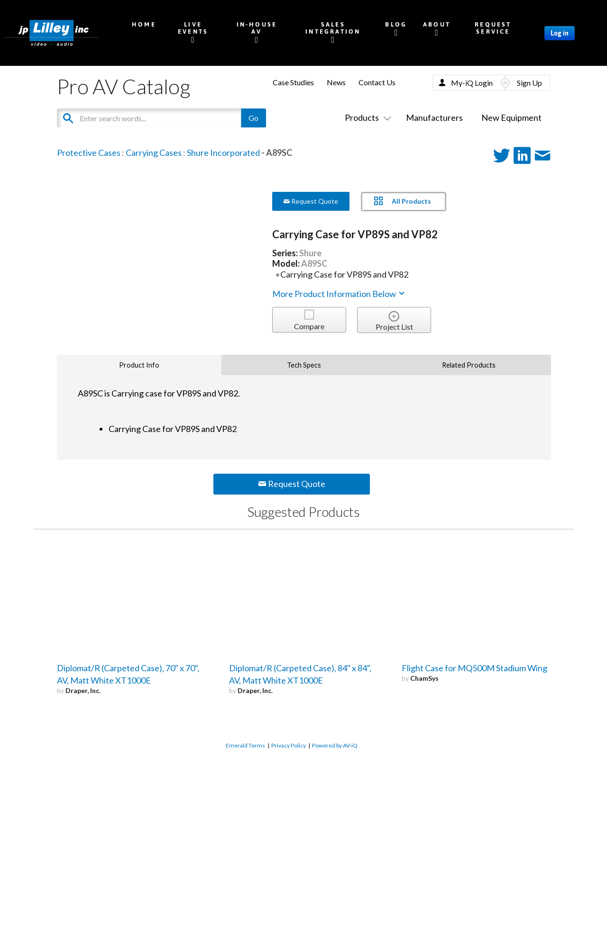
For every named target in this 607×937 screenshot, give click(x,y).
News (336, 82)
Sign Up (529, 82)
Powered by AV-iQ (335, 745)
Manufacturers (434, 117)
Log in (560, 33)
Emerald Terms (245, 745)
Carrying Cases (154, 152)
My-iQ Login (472, 82)
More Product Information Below (339, 293)
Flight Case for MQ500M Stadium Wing (474, 668)
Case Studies (293, 82)
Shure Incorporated (223, 152)
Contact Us (377, 82)
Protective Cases (88, 152)
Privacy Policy (288, 745)
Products (366, 117)
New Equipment (511, 117)
